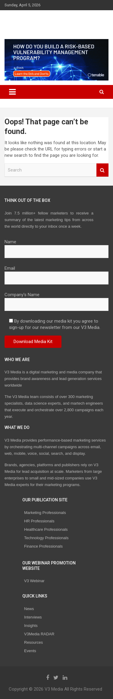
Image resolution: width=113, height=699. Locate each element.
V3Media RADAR (39, 634)
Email (56, 273)
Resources (33, 642)
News (29, 608)
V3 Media (24, 20)
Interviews (33, 617)
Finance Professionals (43, 546)
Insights (31, 625)
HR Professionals (39, 521)
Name (56, 246)
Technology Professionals (46, 538)
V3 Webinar (34, 581)
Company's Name (56, 299)
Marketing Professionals (45, 512)
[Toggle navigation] (12, 92)
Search (102, 170)
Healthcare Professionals (46, 529)
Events (30, 651)
